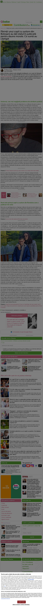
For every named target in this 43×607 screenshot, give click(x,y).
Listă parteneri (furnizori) (5, 598)
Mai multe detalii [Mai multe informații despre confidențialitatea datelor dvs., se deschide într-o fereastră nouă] (31, 579)
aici (4, 586)
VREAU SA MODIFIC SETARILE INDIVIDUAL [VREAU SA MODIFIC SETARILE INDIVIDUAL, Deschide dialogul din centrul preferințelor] (21, 604)
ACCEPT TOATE (21, 601)
